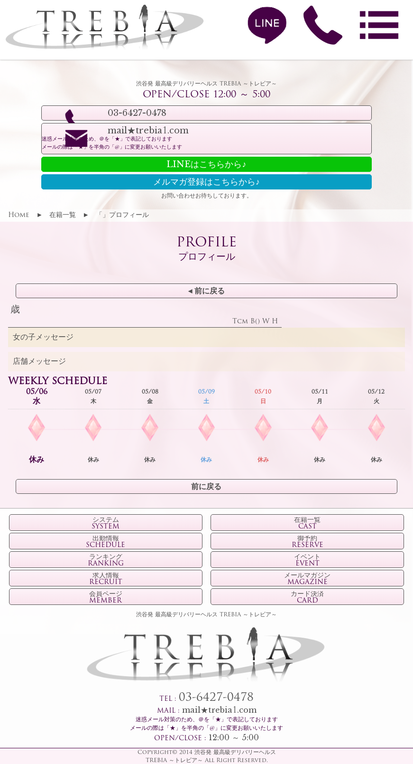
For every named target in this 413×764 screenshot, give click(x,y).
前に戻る (206, 487)
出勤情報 (105, 542)
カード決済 (307, 597)
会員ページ (105, 597)
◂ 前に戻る (206, 291)
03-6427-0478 (216, 698)
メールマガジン (307, 579)
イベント (307, 560)
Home (18, 215)
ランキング (106, 560)
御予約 (307, 542)
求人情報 (105, 579)
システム (105, 523)
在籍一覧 (63, 215)
